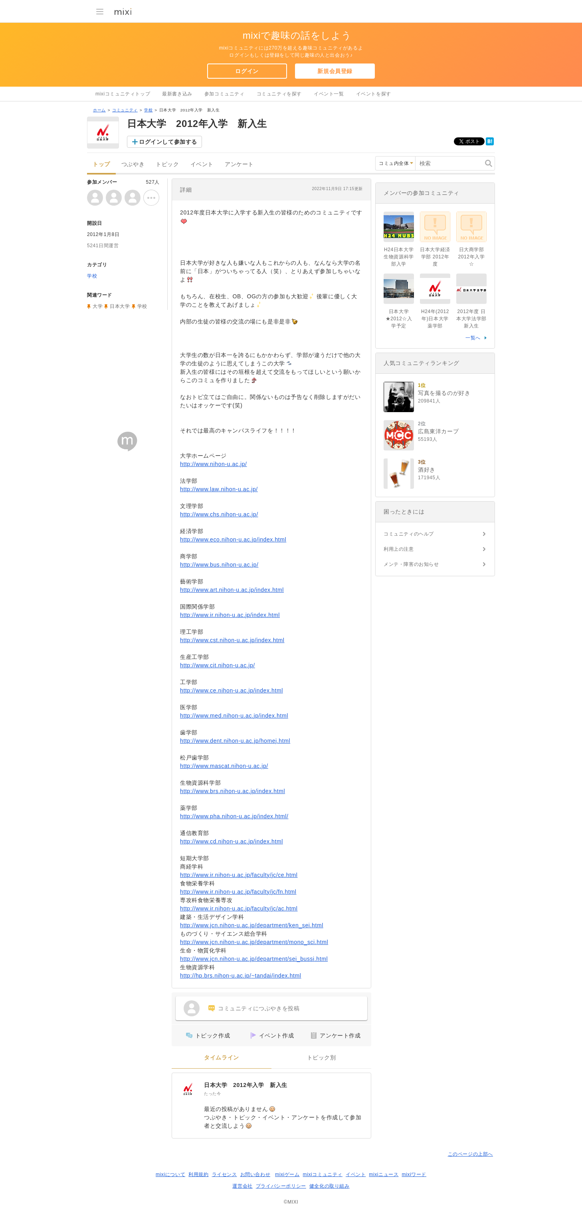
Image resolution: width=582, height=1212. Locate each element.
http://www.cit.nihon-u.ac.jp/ (217, 665)
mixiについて (170, 1174)
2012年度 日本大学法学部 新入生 (471, 319)
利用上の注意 (399, 549)
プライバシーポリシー (281, 1186)
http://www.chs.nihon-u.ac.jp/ (219, 514)
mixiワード (414, 1174)
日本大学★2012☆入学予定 (399, 319)
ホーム (99, 110)
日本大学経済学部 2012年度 (435, 257)
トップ (101, 164)
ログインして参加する (168, 142)
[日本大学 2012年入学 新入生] (188, 1089)
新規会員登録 (334, 71)
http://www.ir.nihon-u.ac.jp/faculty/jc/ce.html (239, 875)
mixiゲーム (287, 1174)
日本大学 (120, 306)
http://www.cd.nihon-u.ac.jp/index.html (231, 841)
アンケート (239, 164)
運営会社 (242, 1186)
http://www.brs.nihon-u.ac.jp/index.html (232, 791)
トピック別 (321, 1058)
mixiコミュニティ (322, 1174)
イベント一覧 (329, 94)
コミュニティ (125, 110)
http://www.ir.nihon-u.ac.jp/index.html (230, 615)
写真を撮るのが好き (444, 393)
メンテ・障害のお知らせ (411, 564)
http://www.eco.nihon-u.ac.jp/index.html (233, 539)
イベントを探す (373, 94)
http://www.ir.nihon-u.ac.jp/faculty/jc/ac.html (239, 908)
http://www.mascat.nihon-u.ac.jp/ (224, 766)
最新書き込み (177, 94)
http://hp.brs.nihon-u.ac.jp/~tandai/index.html (240, 975)
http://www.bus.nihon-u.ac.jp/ (219, 564)
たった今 (212, 1093)
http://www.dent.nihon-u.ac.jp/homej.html (235, 741)
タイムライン (221, 1058)
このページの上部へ (470, 1154)
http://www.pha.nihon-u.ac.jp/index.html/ (234, 816)
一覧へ (473, 338)
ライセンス (224, 1174)
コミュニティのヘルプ (409, 534)
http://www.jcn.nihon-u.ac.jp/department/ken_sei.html (251, 925)
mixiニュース (383, 1174)
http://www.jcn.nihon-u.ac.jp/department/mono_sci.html (254, 942)
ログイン (246, 71)
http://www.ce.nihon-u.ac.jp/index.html (231, 690)
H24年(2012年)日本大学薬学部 (435, 319)
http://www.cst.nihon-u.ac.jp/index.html (232, 640)
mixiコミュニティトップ (122, 94)
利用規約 (198, 1174)
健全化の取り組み (329, 1186)
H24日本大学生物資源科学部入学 (399, 257)
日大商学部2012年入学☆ (471, 257)
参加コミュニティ (224, 94)
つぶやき (133, 164)
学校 (148, 110)
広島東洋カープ (438, 431)
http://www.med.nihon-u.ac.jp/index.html (234, 715)
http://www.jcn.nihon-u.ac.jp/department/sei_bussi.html (254, 959)
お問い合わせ (255, 1174)
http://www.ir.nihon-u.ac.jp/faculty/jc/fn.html (238, 892)
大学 (98, 306)
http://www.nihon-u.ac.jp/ (213, 464)
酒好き (427, 469)
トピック (167, 164)
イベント (202, 164)
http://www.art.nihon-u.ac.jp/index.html (232, 590)
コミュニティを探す (279, 94)
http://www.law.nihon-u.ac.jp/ (219, 489)
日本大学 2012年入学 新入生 (245, 1085)
